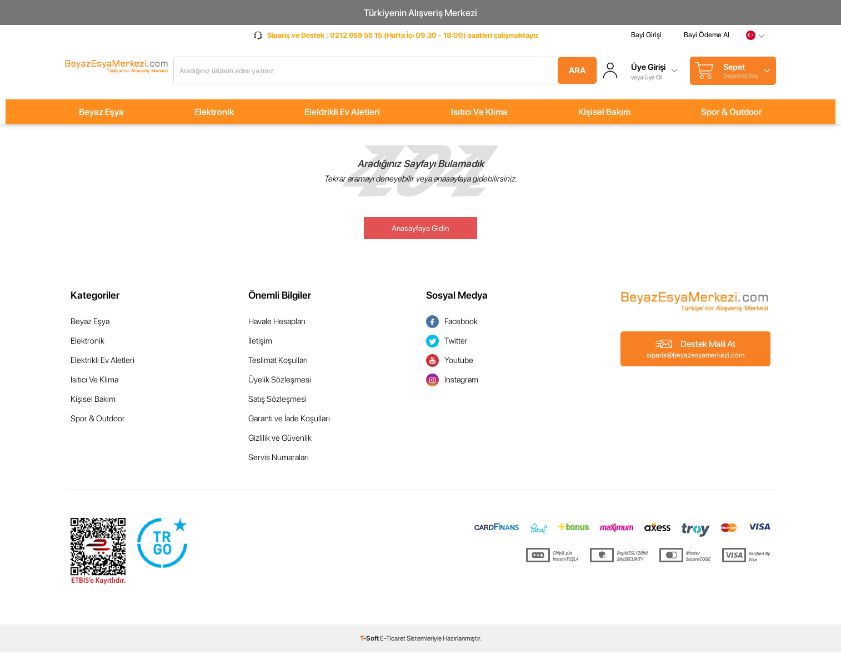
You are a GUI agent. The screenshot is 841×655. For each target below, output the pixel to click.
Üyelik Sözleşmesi (279, 382)
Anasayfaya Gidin (420, 230)
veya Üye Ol (647, 78)
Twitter (447, 343)
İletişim (260, 344)
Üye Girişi (649, 69)
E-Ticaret (393, 641)
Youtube (449, 363)
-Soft (370, 641)
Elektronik (214, 114)
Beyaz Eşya (101, 114)
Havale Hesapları (277, 324)
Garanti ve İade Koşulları (289, 421)
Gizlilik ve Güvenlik (280, 441)
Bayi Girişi (646, 40)
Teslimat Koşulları (278, 363)
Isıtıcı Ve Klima (479, 114)
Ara (567, 72)
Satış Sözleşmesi (277, 402)
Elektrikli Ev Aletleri (342, 114)
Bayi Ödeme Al (706, 40)
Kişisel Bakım (604, 114)
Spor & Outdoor (731, 114)
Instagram (452, 382)
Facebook (452, 324)
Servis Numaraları (278, 460)
